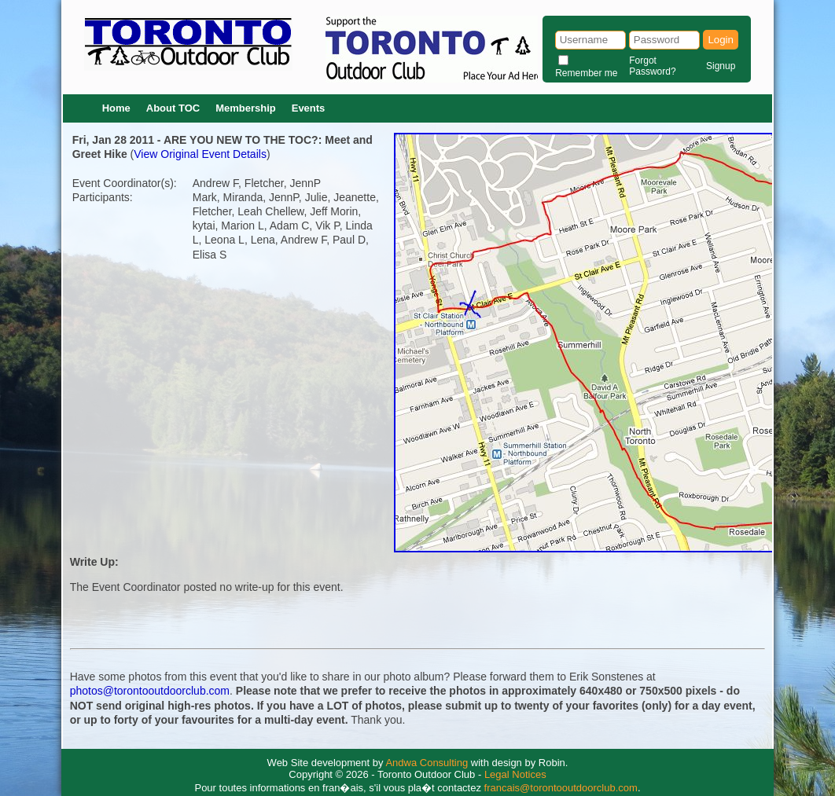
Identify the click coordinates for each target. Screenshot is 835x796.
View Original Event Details (200, 154)
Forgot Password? (652, 66)
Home (116, 108)
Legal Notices (515, 774)
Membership (245, 108)
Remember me (586, 73)
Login (721, 40)
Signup (720, 66)
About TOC (173, 108)
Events (309, 108)
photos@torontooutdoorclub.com (150, 690)
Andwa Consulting (426, 762)
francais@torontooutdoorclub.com (561, 788)
